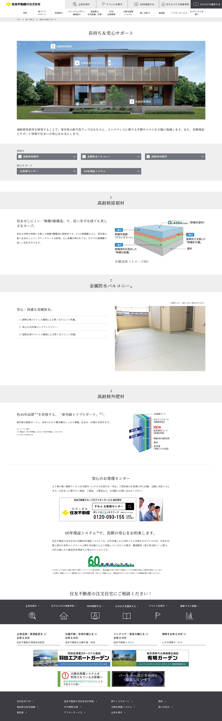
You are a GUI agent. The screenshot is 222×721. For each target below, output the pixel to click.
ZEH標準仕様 (71, 706)
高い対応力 (30, 19)
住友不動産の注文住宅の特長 (79, 701)
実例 (160, 701)
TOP (19, 19)
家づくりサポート (120, 701)
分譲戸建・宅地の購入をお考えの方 (79, 636)
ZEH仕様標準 (111, 13)
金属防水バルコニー (99, 156)
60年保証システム (95, 171)
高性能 (20, 712)
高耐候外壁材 (159, 156)
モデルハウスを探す (197, 13)
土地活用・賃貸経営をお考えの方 (30, 636)
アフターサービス (179, 12)
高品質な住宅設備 (26, 706)
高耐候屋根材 (31, 156)
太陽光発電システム (128, 13)
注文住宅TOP (24, 701)
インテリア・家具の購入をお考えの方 (129, 636)
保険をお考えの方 (172, 634)
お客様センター (29, 171)
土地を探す (117, 712)
